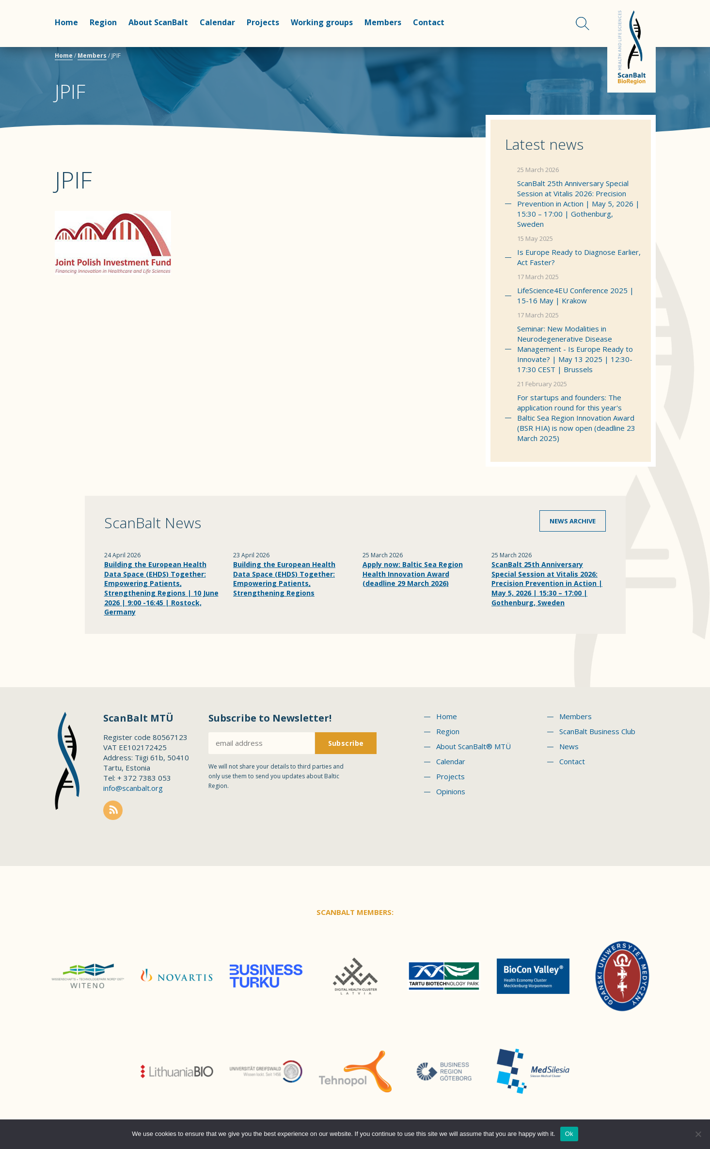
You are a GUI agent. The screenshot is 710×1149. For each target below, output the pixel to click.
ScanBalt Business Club (597, 731)
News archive (573, 521)
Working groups (322, 22)
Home (66, 22)
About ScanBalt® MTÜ (473, 746)
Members (382, 22)
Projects (263, 22)
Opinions (450, 791)
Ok (569, 1133)
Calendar (217, 22)
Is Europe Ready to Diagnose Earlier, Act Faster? (579, 257)
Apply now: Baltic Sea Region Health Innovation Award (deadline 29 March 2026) (413, 574)
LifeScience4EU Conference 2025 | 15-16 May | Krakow (575, 295)
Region (103, 22)
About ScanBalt (158, 22)
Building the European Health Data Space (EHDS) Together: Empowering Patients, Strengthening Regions (284, 579)
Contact (428, 22)
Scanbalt (631, 46)
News (569, 746)
